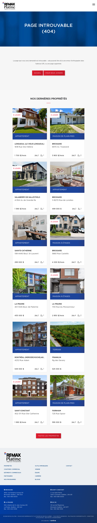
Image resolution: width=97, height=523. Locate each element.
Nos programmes (10, 479)
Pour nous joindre (54, 73)
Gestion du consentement (53, 517)
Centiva (53, 520)
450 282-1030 (58, 509)
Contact (69, 465)
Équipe (37, 472)
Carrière (38, 476)
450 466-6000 (12, 496)
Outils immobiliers (41, 465)
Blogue (37, 479)
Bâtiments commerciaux (12, 472)
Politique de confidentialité (77, 516)
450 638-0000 (59, 496)
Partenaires (8, 476)
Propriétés (8, 465)
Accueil (37, 73)
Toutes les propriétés (48, 436)
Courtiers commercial (12, 469)
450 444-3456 (12, 509)
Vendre (37, 469)
